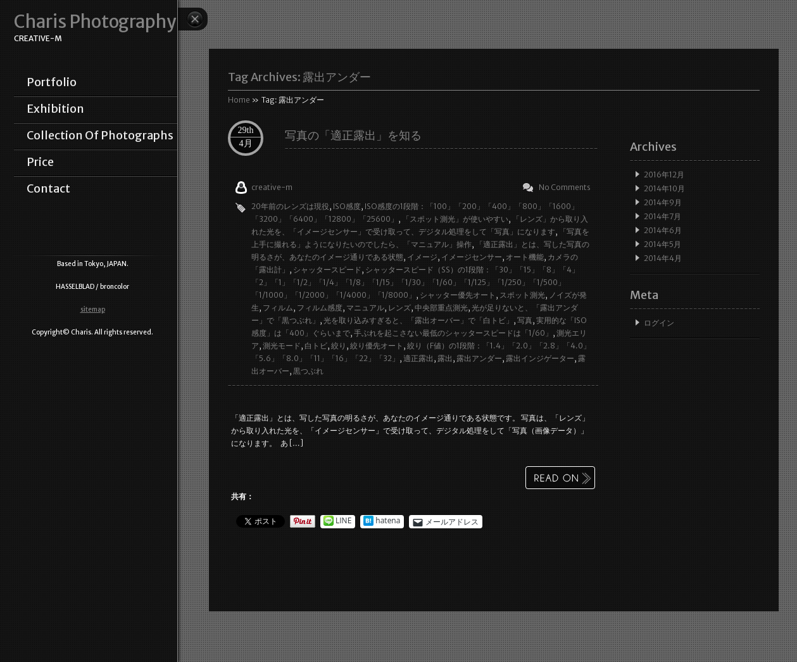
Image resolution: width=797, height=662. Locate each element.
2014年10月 (664, 188)
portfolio (52, 82)
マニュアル (365, 307)
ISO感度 (347, 206)
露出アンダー (479, 358)
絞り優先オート (376, 345)
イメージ (422, 257)
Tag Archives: (299, 77)
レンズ (399, 307)
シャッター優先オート (458, 295)
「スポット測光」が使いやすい (455, 219)
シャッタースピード (327, 269)
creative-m (271, 187)
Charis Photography (95, 22)
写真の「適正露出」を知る (353, 135)
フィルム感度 (319, 307)
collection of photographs (100, 136)
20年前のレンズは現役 (290, 206)
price (40, 162)
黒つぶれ (308, 371)
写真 (524, 320)
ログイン (659, 323)
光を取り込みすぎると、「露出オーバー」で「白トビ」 (418, 320)
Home (239, 100)
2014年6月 (663, 230)
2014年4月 (663, 258)
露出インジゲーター (540, 358)
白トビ (315, 345)
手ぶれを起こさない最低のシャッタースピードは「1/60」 (453, 333)
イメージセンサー (471, 257)
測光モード (282, 345)
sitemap (92, 309)
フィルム (278, 307)
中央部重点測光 (441, 307)
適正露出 (418, 358)
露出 (445, 358)
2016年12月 (664, 174)
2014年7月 (662, 216)
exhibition (55, 109)
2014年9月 (663, 202)
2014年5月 (662, 244)
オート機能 (525, 257)
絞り (338, 345)
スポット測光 (522, 295)
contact (48, 189)
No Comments (565, 187)
